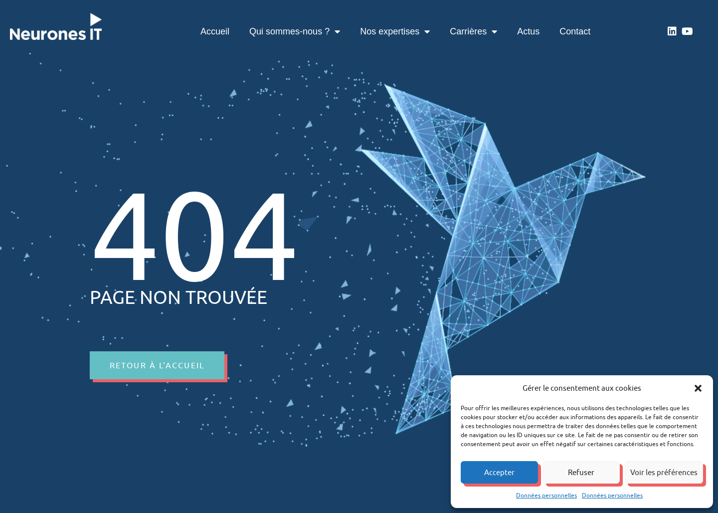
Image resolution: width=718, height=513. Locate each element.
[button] (698, 388)
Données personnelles (546, 495)
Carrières (473, 31)
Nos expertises (395, 31)
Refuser (581, 472)
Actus (528, 31)
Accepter (499, 472)
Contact (574, 31)
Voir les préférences (664, 472)
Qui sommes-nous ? (294, 31)
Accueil (214, 31)
